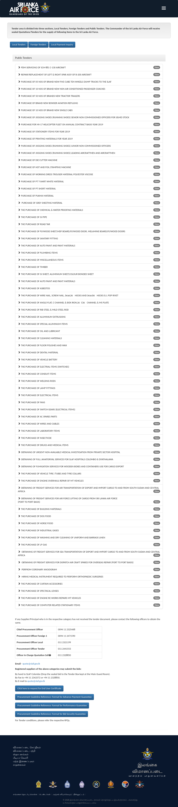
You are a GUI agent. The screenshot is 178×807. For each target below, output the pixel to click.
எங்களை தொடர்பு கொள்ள (25, 794)
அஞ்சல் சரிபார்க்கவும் (62, 794)
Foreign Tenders (38, 44)
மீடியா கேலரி (20, 757)
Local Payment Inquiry (62, 44)
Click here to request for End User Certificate (39, 688)
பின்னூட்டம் (78, 794)
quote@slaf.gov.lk (31, 663)
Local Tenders (19, 44)
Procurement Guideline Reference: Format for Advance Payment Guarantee (54, 696)
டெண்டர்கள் (44, 794)
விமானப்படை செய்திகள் (27, 747)
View (157, 67)
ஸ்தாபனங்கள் (21, 754)
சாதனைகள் (19, 764)
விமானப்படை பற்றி (24, 750)
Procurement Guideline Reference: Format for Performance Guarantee (52, 705)
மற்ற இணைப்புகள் (23, 761)
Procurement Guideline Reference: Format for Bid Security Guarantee (51, 713)
